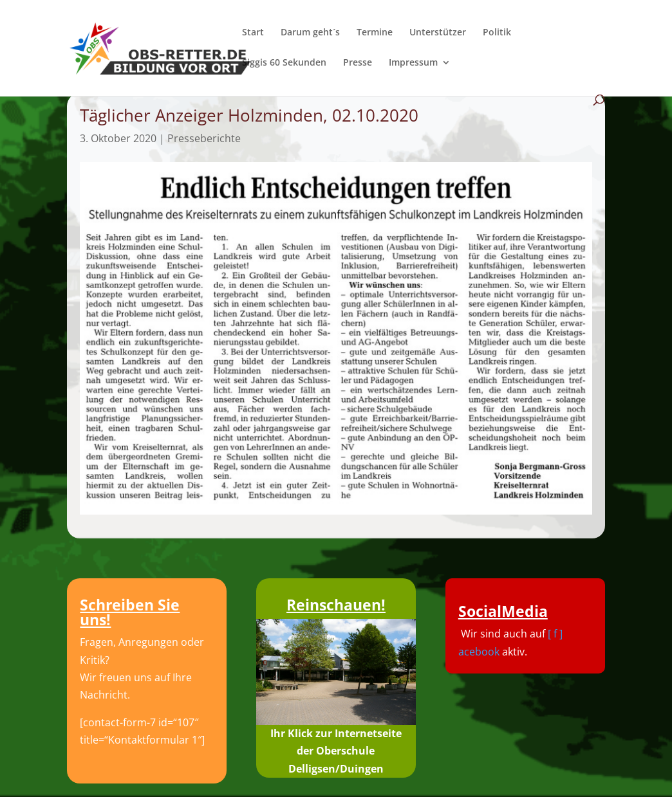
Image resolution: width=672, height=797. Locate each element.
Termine (375, 33)
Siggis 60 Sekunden (284, 63)
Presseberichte (204, 138)
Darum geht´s (310, 33)
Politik (497, 33)
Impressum (413, 63)
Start (253, 33)
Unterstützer (437, 33)
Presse (357, 63)
